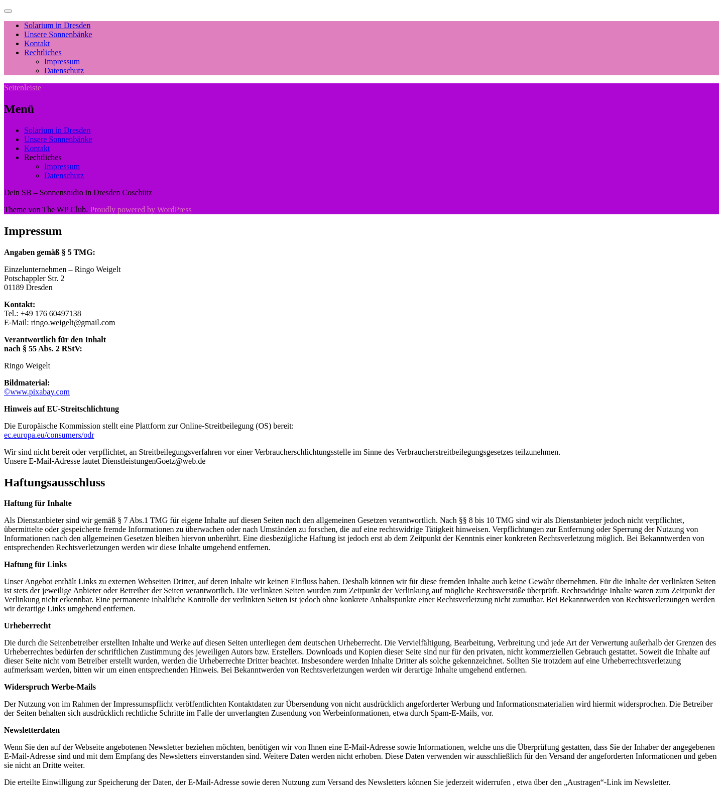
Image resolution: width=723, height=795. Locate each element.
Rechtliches (43, 52)
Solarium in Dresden (57, 25)
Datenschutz (64, 70)
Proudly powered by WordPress (140, 209)
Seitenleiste (22, 87)
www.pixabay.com (40, 391)
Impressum (62, 61)
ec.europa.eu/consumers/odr (49, 435)
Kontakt (37, 43)
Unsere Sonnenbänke (58, 34)
